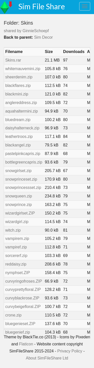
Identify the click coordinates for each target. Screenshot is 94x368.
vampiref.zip (16, 247)
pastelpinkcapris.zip (22, 153)
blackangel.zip (18, 145)
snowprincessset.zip (23, 187)
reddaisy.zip (15, 264)
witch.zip (13, 230)
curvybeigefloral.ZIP (23, 306)
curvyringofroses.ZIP (23, 281)
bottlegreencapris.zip (23, 162)
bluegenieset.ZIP (20, 324)
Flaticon (26, 344)
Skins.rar (13, 60)
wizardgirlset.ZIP (20, 213)
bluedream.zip (18, 120)
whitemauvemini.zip (22, 69)
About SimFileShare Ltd (47, 358)
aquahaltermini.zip (21, 111)
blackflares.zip (18, 85)
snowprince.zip (18, 204)
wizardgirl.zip (16, 222)
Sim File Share (41, 6)
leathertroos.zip (19, 136)
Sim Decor (43, 37)
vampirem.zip (17, 238)
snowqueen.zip (18, 196)
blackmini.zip (16, 94)
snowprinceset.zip (21, 179)
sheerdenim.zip (19, 77)
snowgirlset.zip (18, 171)
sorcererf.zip (16, 255)
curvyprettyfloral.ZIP (23, 289)
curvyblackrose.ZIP (22, 298)
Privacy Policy (69, 351)
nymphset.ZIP (17, 273)
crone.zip (13, 315)
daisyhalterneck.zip (22, 128)
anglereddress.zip (21, 102)
